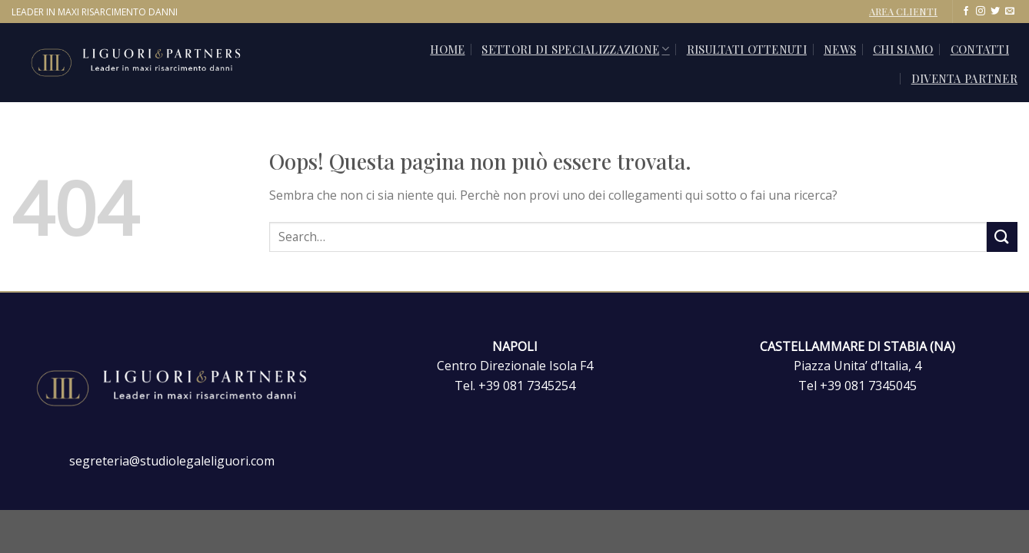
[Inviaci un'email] (1009, 11)
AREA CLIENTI (903, 11)
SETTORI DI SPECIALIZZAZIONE (575, 49)
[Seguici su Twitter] (995, 11)
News (840, 49)
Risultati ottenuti (747, 49)
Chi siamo (903, 49)
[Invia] (1002, 237)
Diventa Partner (964, 78)
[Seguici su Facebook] (966, 11)
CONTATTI (980, 49)
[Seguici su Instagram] (980, 11)
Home (447, 49)
